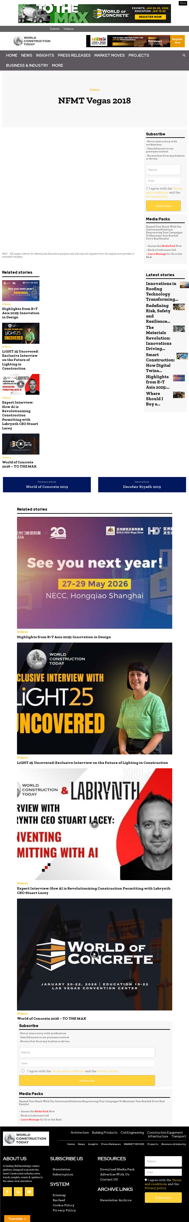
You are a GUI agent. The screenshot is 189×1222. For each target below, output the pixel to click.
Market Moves (109, 55)
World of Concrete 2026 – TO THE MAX (19, 464)
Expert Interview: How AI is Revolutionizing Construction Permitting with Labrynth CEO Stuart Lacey (20, 415)
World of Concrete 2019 (47, 487)
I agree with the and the (164, 192)
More (57, 65)
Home (11, 55)
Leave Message (157, 253)
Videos (69, 29)
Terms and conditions (164, 190)
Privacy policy (156, 196)
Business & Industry (27, 65)
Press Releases (74, 55)
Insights (45, 55)
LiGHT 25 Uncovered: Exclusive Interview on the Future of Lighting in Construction (20, 360)
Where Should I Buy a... (158, 375)
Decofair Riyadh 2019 (142, 487)
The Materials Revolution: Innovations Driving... (158, 327)
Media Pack (168, 245)
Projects (139, 55)
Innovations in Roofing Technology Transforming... (159, 290)
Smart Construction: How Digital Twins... (158, 346)
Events (55, 29)
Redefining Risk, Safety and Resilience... (156, 308)
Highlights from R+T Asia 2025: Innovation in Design (20, 313)
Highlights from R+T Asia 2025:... (158, 363)
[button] (184, 55)
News (26, 55)
